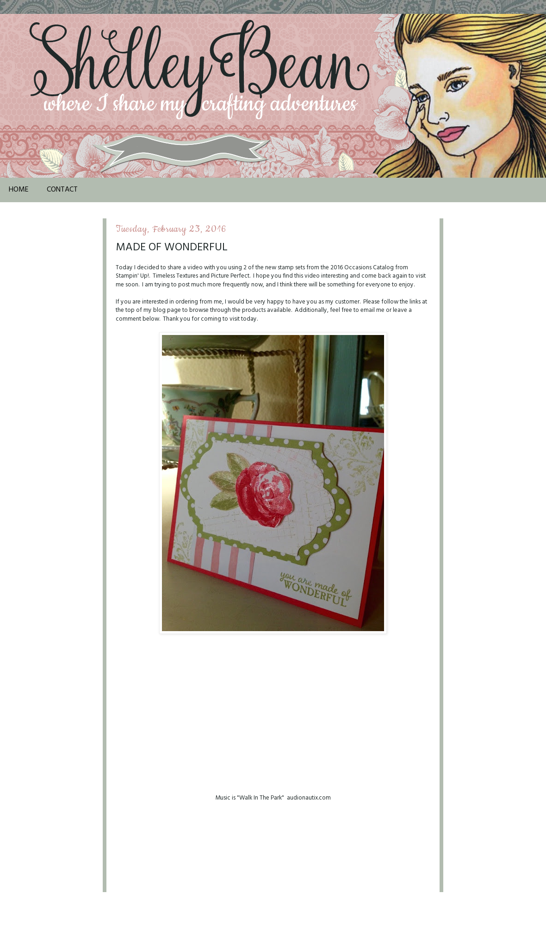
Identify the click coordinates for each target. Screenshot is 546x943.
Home (19, 190)
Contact (62, 190)
